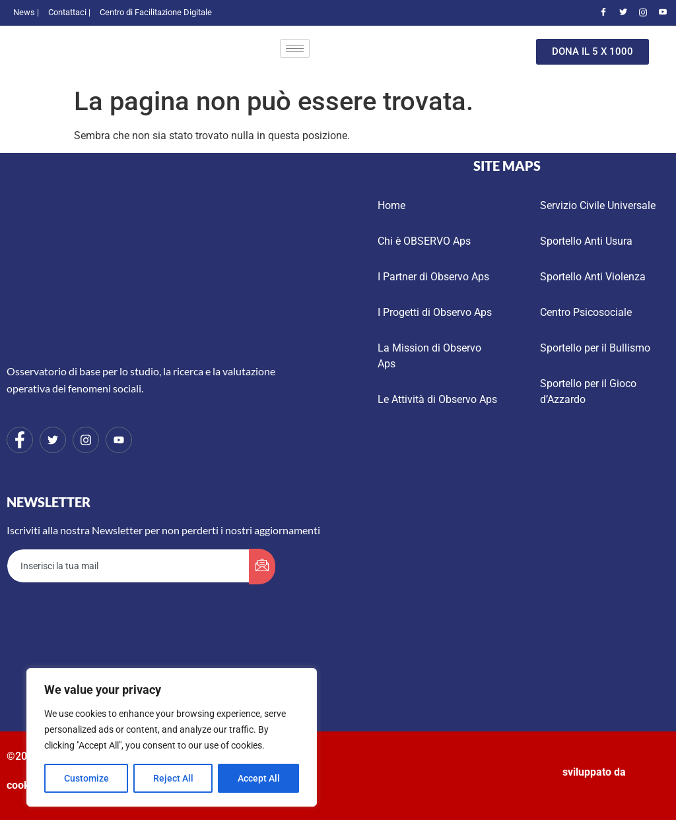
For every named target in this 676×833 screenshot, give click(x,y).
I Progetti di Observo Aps (435, 312)
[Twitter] (623, 12)
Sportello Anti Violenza (593, 276)
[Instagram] (643, 12)
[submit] (262, 566)
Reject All (173, 778)
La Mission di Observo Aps (429, 356)
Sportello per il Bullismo (595, 348)
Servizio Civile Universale (598, 205)
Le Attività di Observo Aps (437, 399)
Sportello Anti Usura (586, 241)
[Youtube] (663, 12)
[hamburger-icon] (295, 48)
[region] (171, 737)
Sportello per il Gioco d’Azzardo (588, 391)
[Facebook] (603, 12)
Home (391, 205)
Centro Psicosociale (586, 312)
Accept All (259, 778)
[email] (128, 566)
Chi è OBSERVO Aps (424, 241)
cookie (22, 785)
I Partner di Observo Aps (433, 276)
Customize (86, 778)
